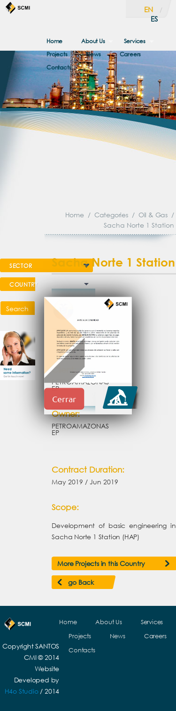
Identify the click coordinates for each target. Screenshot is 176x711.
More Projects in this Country (101, 563)
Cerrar (64, 399)
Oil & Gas (153, 214)
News (93, 54)
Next (160, 291)
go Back (81, 582)
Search (17, 308)
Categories (111, 214)
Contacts (58, 67)
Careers (130, 54)
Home (54, 41)
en (148, 9)
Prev (107, 291)
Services (134, 41)
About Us (93, 41)
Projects (56, 54)
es (154, 18)
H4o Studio (21, 691)
